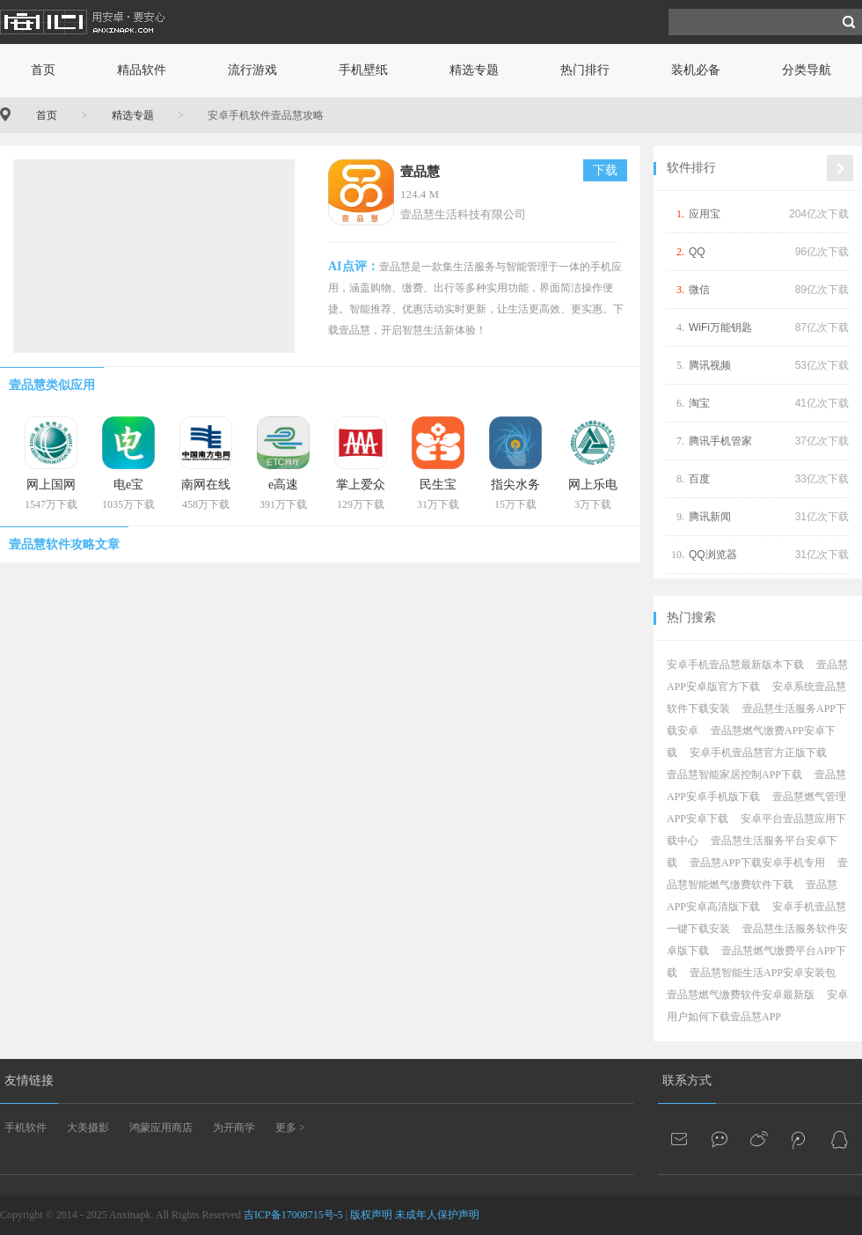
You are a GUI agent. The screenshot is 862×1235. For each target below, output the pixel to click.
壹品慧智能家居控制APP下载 (734, 774)
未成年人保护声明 (437, 1215)
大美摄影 (88, 1127)
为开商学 (234, 1127)
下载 (605, 170)
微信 (699, 289)
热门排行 (585, 70)
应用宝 (704, 214)
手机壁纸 (363, 70)
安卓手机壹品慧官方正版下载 (758, 752)
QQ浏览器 (713, 554)
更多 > (290, 1127)
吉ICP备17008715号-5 (293, 1215)
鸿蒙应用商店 (161, 1127)
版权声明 (371, 1215)
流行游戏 (252, 70)
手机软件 (25, 1127)
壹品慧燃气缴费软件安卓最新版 (741, 995)
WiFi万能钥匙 (720, 327)
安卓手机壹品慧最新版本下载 (735, 664)
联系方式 (687, 1080)
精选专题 (474, 70)
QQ (697, 252)
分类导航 (806, 70)
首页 (43, 70)
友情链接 (29, 1080)
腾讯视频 (710, 365)
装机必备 (695, 70)
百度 (699, 479)
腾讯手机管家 (720, 441)
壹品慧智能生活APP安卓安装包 (763, 973)
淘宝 (699, 403)
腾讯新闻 (710, 517)
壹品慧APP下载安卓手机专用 (757, 862)
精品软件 (141, 70)
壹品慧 (420, 172)
